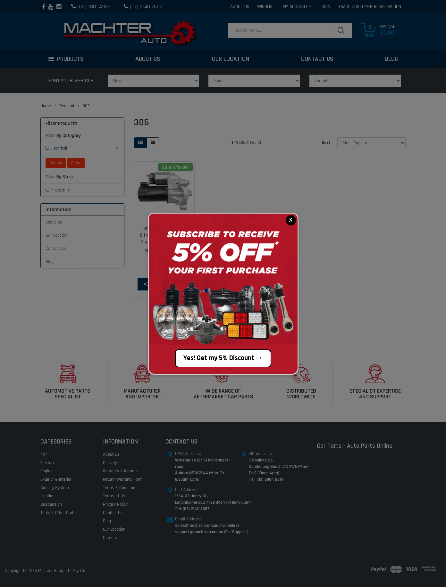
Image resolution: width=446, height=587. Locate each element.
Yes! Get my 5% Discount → (223, 358)
